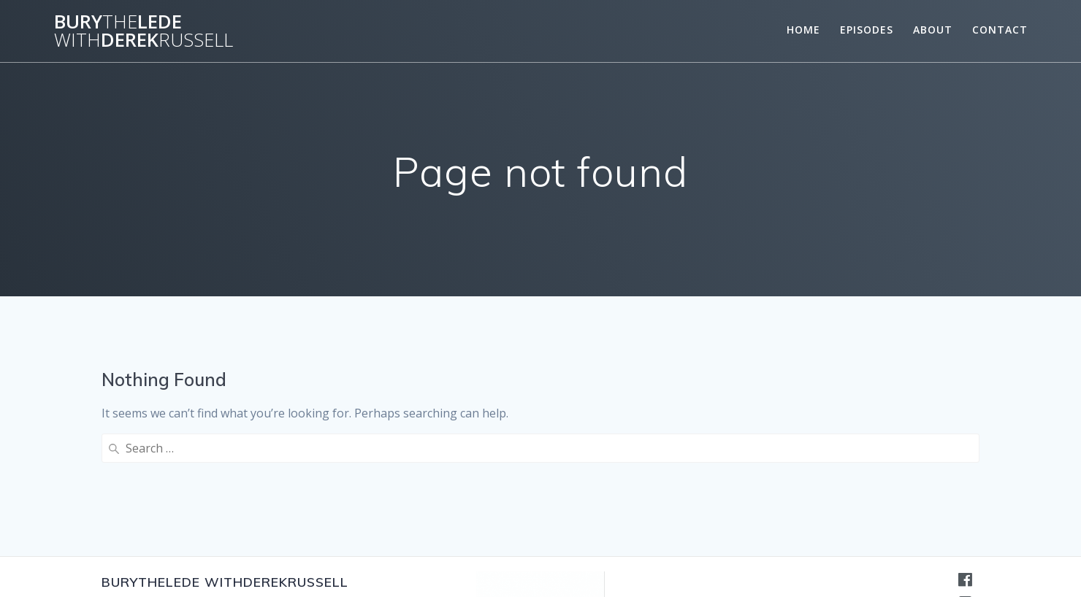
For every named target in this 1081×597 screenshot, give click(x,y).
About (932, 29)
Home (803, 29)
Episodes (866, 29)
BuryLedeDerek (143, 31)
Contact (1000, 29)
